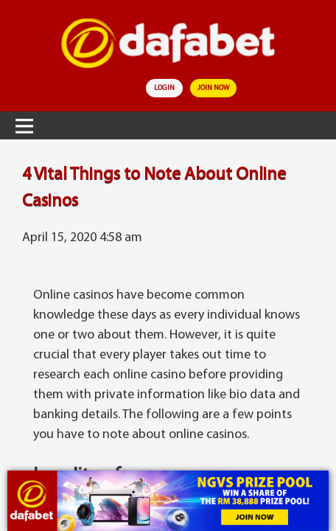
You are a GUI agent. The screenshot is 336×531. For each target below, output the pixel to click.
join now (213, 88)
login (164, 88)
